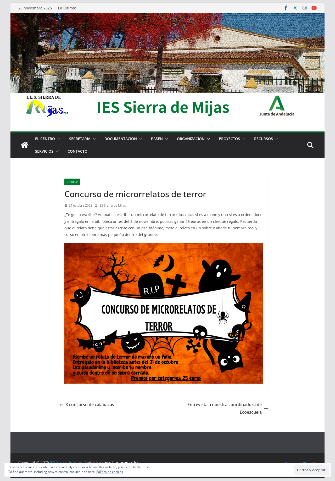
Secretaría (79, 138)
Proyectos (229, 138)
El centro (45, 138)
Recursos (263, 138)
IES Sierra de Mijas (112, 205)
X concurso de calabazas (86, 404)
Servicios (44, 151)
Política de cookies (109, 471)
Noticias (72, 182)
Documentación (120, 138)
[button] (58, 138)
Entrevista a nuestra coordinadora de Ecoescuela (227, 408)
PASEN (157, 138)
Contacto (77, 151)
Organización (191, 138)
